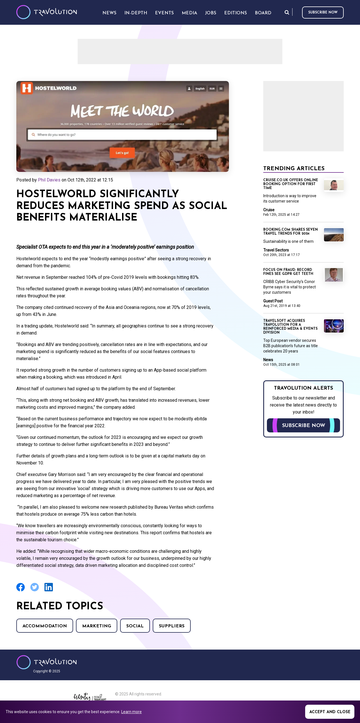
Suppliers (171, 626)
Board (263, 13)
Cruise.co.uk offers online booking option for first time (290, 184)
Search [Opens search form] (287, 12)
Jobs (210, 13)
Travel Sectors (276, 250)
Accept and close (329, 712)
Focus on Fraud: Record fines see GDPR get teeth (288, 272)
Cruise (268, 210)
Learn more (131, 711)
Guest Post (273, 301)
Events (164, 13)
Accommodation (44, 626)
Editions (235, 13)
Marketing (96, 626)
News (268, 360)
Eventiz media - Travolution (90, 698)
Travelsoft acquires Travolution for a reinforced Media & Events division (290, 326)
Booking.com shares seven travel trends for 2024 (290, 231)
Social (135, 626)
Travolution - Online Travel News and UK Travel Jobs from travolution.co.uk (46, 662)
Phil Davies (49, 180)
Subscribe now (323, 12)
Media (189, 13)
